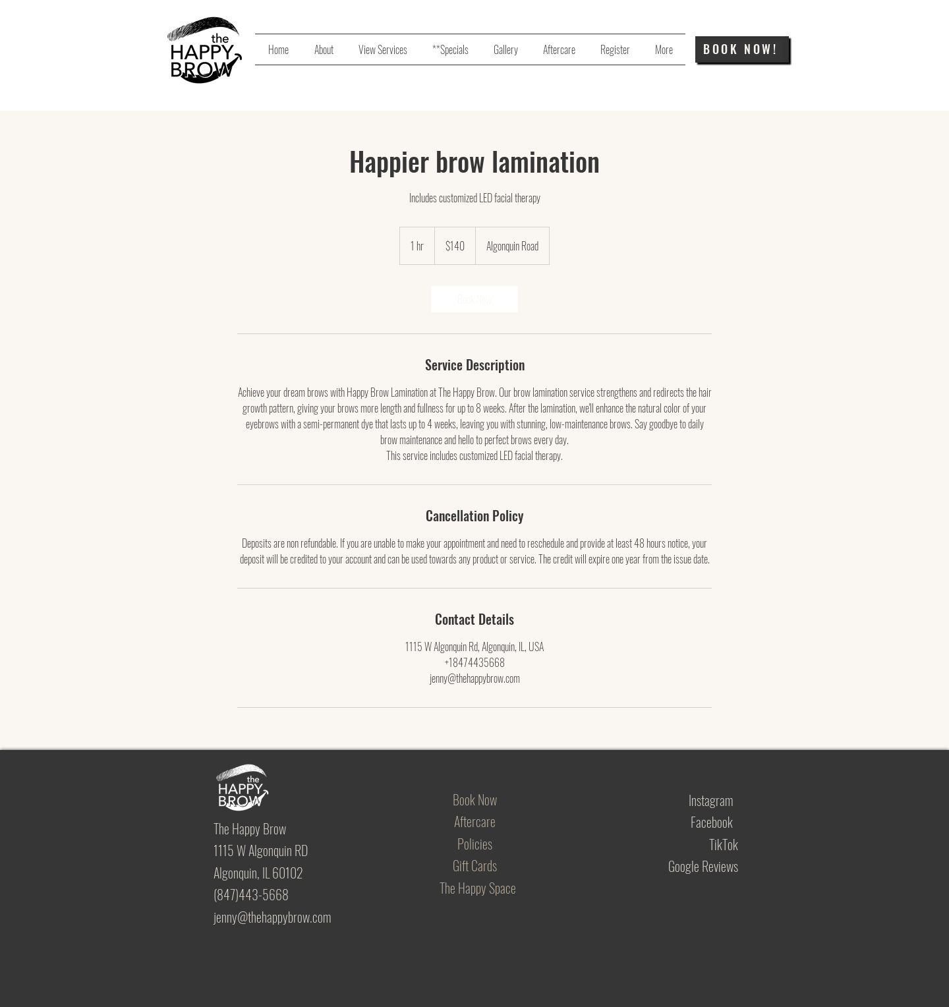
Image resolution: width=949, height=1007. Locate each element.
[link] (474, 299)
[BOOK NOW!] (742, 49)
